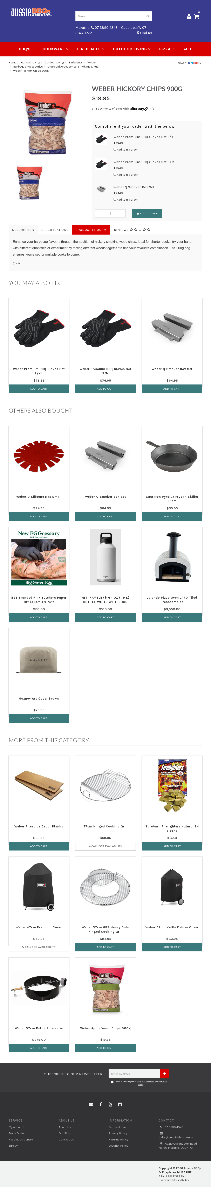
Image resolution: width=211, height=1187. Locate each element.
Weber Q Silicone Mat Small (39, 497)
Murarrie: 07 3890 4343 (96, 27)
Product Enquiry (91, 230)
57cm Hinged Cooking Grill (105, 826)
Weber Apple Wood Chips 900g (105, 1028)
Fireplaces (91, 49)
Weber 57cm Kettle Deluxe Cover (172, 927)
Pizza (166, 49)
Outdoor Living (132, 49)
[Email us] (91, 1105)
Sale (187, 49)
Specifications (55, 230)
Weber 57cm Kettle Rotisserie (39, 1028)
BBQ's (26, 49)
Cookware (56, 49)
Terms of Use (117, 1127)
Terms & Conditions (146, 1082)
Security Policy (118, 1145)
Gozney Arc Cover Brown (39, 698)
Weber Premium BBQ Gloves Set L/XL (144, 137)
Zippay (13, 1145)
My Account (17, 1127)
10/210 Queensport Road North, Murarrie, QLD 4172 (178, 1146)
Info (151, 108)
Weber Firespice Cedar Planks (38, 826)
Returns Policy (118, 1139)
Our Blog (64, 1133)
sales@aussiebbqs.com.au (176, 1135)
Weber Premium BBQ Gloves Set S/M (144, 162)
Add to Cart (39, 388)
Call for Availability (105, 846)
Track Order (16, 1133)
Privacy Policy (118, 1133)
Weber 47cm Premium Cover (39, 927)
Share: (189, 63)
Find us (144, 33)
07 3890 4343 (171, 1127)
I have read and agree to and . (139, 1083)
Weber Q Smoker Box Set (134, 187)
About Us (65, 1127)
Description (23, 230)
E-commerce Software (170, 1180)
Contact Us (66, 1139)
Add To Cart (147, 213)
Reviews (132, 230)
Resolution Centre (21, 1139)
